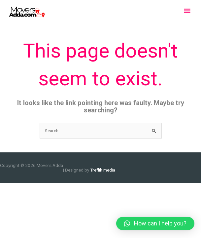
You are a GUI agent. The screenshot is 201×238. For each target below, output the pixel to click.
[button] (155, 223)
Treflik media (102, 170)
